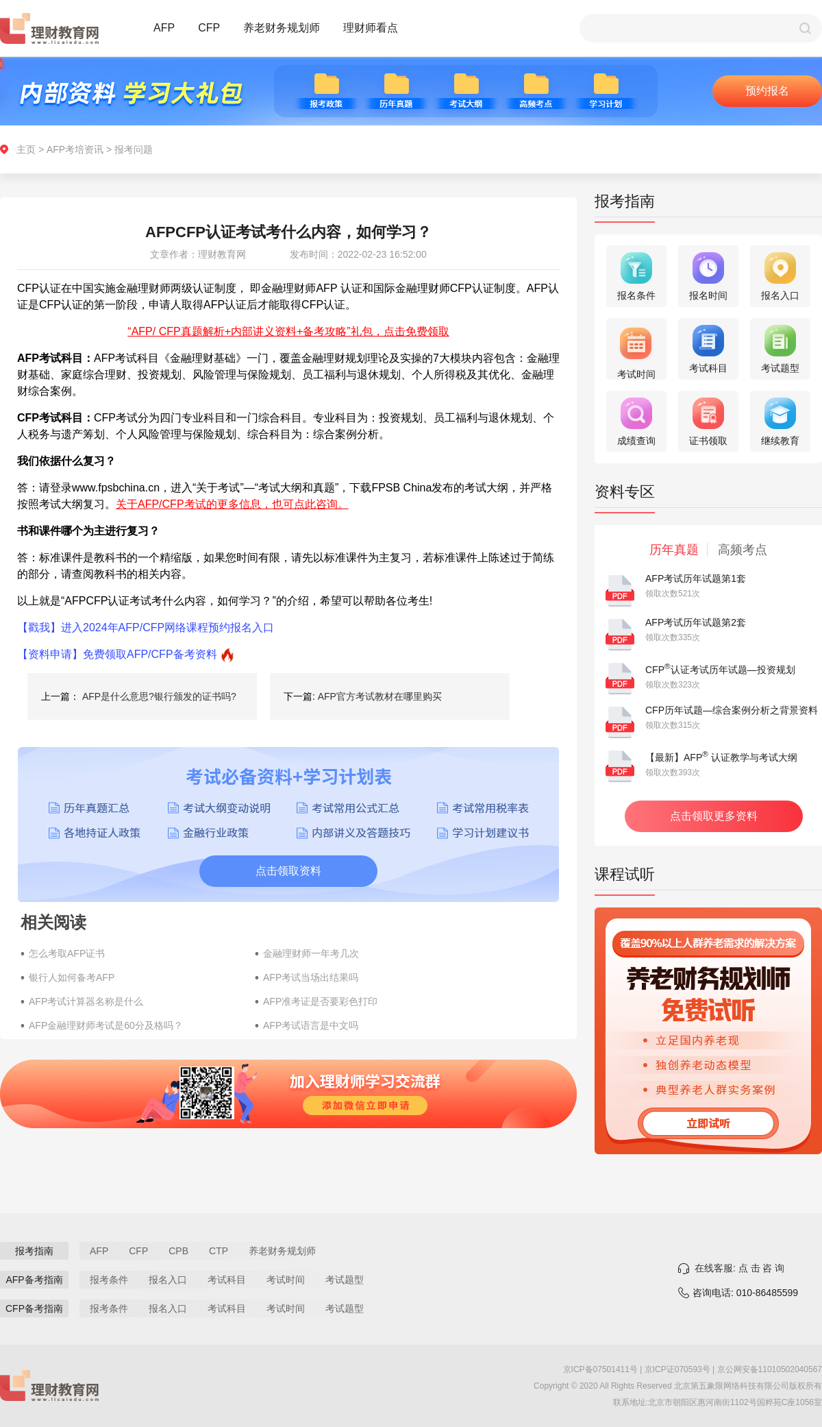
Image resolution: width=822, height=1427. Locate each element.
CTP (218, 1250)
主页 (26, 149)
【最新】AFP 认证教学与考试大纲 (721, 757)
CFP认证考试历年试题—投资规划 (720, 669)
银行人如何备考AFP (71, 977)
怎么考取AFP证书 (67, 953)
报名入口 (168, 1279)
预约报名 (767, 91)
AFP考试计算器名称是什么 (86, 1001)
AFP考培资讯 (75, 149)
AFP (164, 28)
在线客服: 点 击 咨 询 (739, 1268)
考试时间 (285, 1279)
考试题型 (344, 1279)
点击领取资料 (288, 871)
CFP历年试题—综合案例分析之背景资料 (731, 710)
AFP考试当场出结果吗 (310, 977)
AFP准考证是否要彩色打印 (320, 1001)
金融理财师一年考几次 (311, 953)
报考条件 (109, 1279)
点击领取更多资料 (714, 816)
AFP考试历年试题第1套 (695, 578)
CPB (178, 1250)
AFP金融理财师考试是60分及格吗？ (106, 1025)
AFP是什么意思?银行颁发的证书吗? (159, 696)
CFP (209, 28)
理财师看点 (370, 28)
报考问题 (133, 149)
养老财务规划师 (281, 28)
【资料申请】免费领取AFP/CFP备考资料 (117, 654)
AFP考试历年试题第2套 (695, 622)
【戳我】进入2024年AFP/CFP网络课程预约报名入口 (145, 627)
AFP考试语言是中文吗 (310, 1025)
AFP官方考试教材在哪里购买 (380, 696)
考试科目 (227, 1279)
